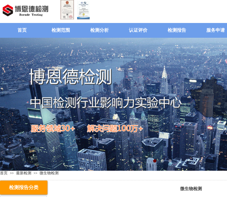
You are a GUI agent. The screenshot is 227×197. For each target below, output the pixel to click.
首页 (22, 30)
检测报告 (177, 30)
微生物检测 (49, 173)
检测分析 (99, 30)
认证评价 (138, 30)
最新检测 (23, 173)
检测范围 (61, 30)
